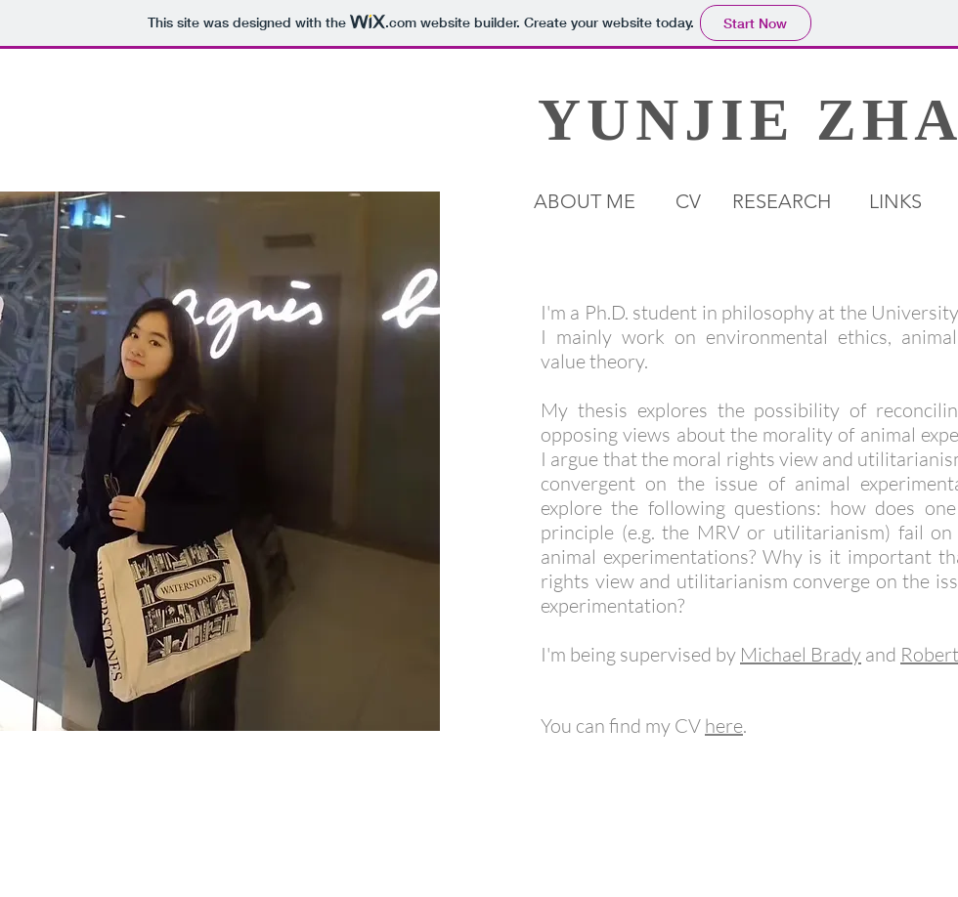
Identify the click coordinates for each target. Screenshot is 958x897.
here (724, 725)
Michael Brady (800, 654)
